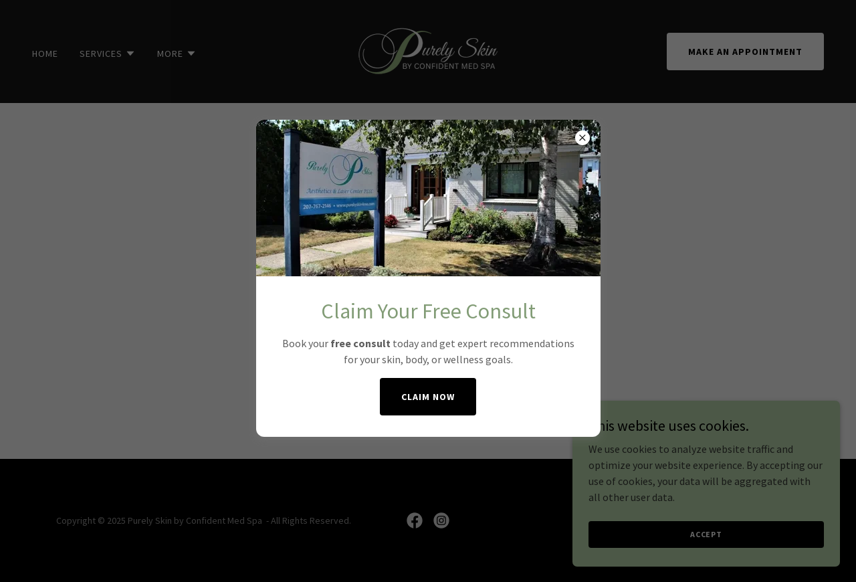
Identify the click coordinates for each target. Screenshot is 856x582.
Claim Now (428, 397)
